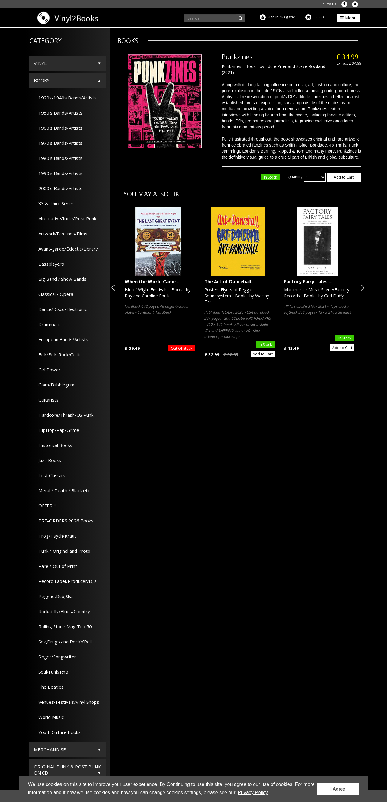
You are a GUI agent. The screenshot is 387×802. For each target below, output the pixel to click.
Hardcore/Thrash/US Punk (63, 415)
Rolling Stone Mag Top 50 (63, 626)
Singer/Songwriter (55, 657)
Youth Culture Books (57, 732)
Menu (348, 18)
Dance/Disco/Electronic (60, 309)
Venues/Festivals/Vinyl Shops (66, 702)
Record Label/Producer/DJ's (65, 581)
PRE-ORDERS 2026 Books (63, 521)
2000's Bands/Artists (58, 188)
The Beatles (49, 687)
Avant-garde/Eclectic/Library (66, 249)
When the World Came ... (152, 281)
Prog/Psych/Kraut (55, 536)
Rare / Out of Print (55, 566)
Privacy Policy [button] (253, 792)
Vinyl (40, 63)
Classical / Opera (53, 294)
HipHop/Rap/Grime (56, 430)
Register (288, 17)
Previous (114, 288)
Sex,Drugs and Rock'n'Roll (63, 642)
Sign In (273, 17)
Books (42, 80)
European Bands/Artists (61, 339)
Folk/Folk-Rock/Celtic (57, 354)
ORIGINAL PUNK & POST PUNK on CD (67, 770)
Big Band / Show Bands (60, 279)
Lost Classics (49, 475)
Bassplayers (49, 264)
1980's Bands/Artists (58, 158)
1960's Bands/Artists (58, 128)
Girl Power (47, 370)
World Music (49, 717)
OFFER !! (45, 506)
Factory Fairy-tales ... (308, 281)
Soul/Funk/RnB (51, 672)
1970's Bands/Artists (58, 143)
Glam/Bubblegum (54, 385)
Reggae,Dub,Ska (53, 596)
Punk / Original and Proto (62, 551)
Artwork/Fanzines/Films (60, 234)
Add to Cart (344, 177)
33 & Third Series (54, 203)
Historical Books (53, 445)
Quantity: (295, 176)
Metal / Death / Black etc (62, 490)
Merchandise (50, 749)
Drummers (47, 324)
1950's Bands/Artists (58, 113)
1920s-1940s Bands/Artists (65, 98)
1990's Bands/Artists (58, 173)
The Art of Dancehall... (229, 281)
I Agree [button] (337, 789)
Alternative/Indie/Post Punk (65, 218)
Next (361, 288)
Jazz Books (47, 460)
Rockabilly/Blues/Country (62, 611)
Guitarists (46, 400)
